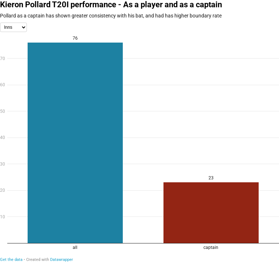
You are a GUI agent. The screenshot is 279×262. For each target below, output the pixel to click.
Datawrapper (61, 259)
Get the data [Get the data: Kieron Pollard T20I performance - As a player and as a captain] (11, 259)
